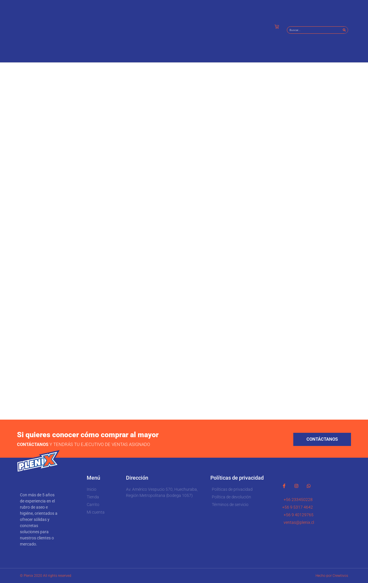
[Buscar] (344, 30)
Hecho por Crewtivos (332, 576)
